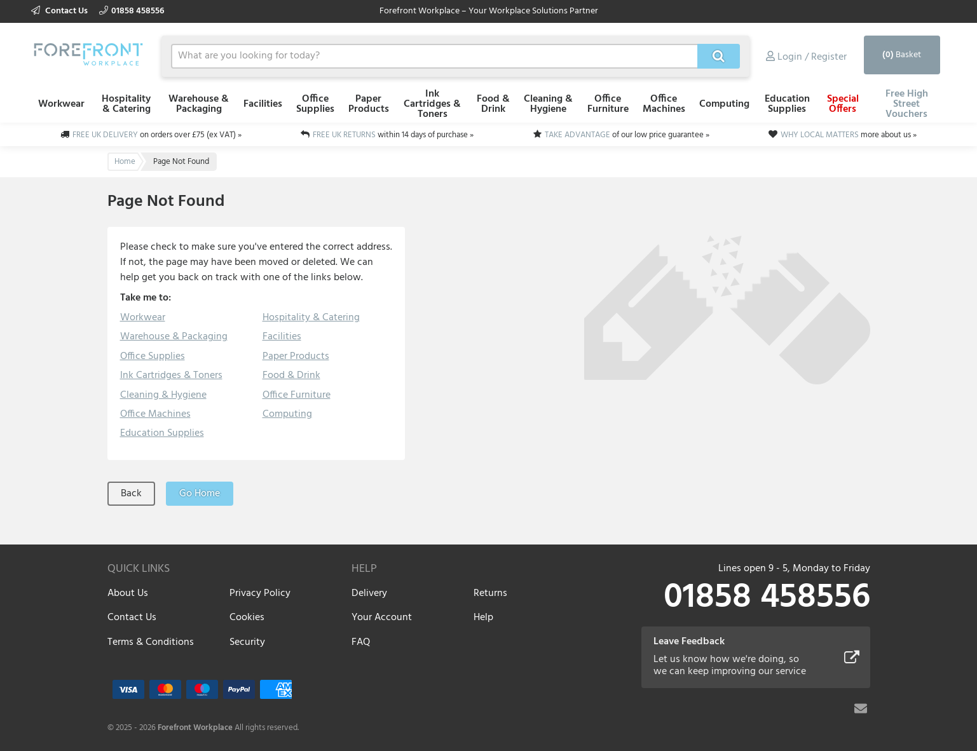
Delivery (369, 593)
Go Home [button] (199, 493)
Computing (724, 104)
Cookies (246, 617)
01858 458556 (131, 11)
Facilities (262, 104)
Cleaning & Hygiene (548, 104)
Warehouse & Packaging (198, 104)
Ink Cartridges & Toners (432, 104)
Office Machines (664, 104)
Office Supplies (315, 104)
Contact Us (60, 11)
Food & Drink (493, 104)
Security (247, 642)
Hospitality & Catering (126, 104)
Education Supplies (787, 104)
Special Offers (843, 104)
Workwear (61, 104)
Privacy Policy (259, 593)
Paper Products (368, 104)
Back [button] (131, 493)
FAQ (361, 642)
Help (483, 617)
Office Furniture (608, 104)
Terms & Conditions (150, 642)
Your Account (382, 617)
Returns (490, 593)
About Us (127, 593)
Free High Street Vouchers (906, 104)
